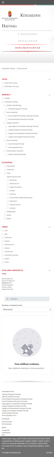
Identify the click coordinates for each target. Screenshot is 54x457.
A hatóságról (28, 34)
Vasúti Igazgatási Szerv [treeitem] (9, 415)
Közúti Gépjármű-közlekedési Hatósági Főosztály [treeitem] (17, 399)
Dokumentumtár (27, 48)
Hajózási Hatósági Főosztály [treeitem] (10, 397)
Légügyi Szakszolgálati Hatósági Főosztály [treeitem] (15, 411)
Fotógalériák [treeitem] (6, 430)
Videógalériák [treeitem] (6, 433)
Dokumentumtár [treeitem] (7, 422)
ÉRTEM (49, 453)
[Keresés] (7, 299)
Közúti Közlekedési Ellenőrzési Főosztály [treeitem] (14, 401)
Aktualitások (28, 41)
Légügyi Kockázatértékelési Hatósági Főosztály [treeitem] (16, 408)
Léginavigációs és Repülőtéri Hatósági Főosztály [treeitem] (17, 404)
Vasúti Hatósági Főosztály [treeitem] (10, 413)
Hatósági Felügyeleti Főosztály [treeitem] (11, 394)
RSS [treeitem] (3, 435)
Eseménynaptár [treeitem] (7, 424)
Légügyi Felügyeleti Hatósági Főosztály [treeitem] (14, 406)
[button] (27, 78)
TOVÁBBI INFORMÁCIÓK (11, 453)
